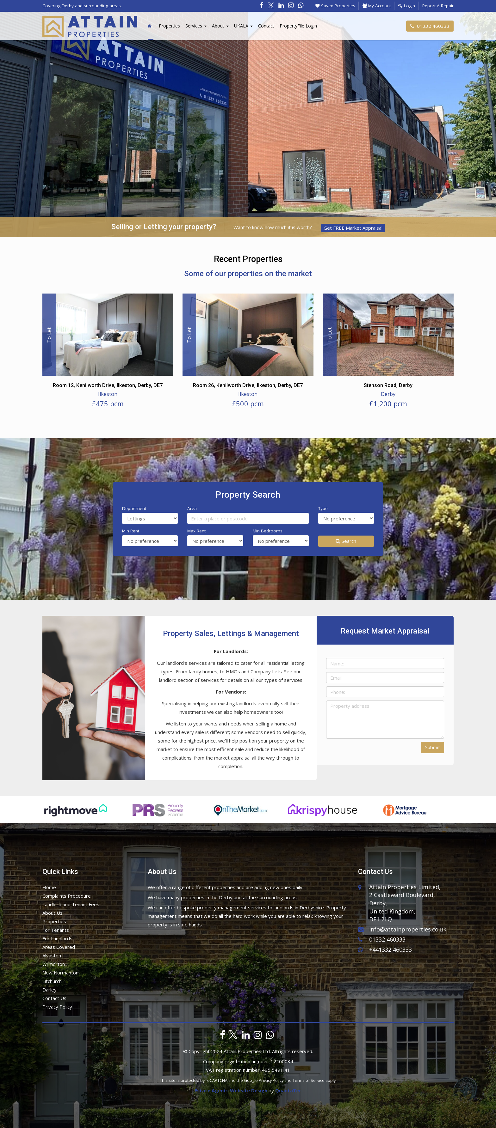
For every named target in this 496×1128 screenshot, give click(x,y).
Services (196, 26)
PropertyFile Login (298, 26)
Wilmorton (53, 964)
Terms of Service (309, 1080)
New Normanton (60, 972)
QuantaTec (288, 1090)
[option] (77, 813)
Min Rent (130, 531)
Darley (49, 989)
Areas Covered (58, 947)
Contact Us (54, 998)
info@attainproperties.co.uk (402, 929)
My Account (377, 6)
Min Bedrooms (267, 531)
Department (134, 508)
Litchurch (52, 981)
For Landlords (57, 938)
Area (192, 508)
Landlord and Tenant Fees (70, 904)
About (220, 26)
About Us (52, 913)
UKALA (243, 26)
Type (323, 508)
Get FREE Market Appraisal (353, 228)
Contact (266, 26)
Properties (169, 26)
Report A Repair (438, 6)
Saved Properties (335, 6)
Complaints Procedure (66, 896)
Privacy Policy (57, 1007)
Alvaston (51, 955)
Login (406, 6)
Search (346, 541)
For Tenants (55, 930)
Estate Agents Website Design (231, 1090)
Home (49, 887)
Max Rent (196, 531)
